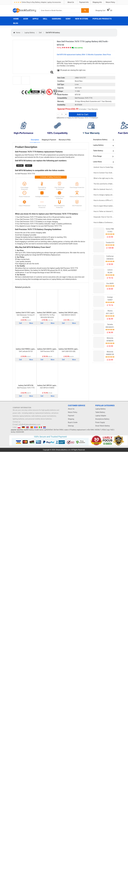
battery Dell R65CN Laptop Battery (69, 349)
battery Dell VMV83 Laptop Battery (47, 313)
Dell (40, 32)
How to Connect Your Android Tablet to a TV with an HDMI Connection (104, 173)
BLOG (15, 23)
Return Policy (110, 2)
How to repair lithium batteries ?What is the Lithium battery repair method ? (104, 206)
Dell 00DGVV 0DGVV (68, 315)
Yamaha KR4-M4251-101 (110, 327)
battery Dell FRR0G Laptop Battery (26, 349)
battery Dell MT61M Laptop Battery (25, 385)
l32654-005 (20, 432)
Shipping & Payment (49, 140)
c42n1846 (90, 430)
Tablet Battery (100, 412)
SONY (68, 19)
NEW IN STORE (81, 19)
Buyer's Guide (72, 422)
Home (18, 32)
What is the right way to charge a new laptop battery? (104, 178)
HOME (16, 19)
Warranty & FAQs (64, 140)
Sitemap (71, 426)
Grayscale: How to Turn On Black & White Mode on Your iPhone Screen (104, 217)
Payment (71, 416)
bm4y (13, 432)
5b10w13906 (58, 430)
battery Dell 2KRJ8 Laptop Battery (68, 313)
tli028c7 (98, 430)
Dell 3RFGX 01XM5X (47, 388)
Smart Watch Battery (102, 426)
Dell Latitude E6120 (26, 351)
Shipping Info (97, 2)
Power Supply (100, 422)
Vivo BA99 (110, 283)
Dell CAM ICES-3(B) (68, 351)
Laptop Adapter (100, 416)
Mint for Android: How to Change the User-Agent (104, 189)
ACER (25, 19)
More (31, 323)
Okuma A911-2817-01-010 (110, 313)
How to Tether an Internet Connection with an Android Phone (104, 211)
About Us (70, 2)
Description (35, 140)
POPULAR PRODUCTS (102, 19)
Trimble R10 (110, 242)
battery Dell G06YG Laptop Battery (47, 349)
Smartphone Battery (102, 419)
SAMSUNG (56, 19)
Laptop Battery (29, 32)
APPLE (35, 19)
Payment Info (84, 2)
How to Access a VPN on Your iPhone (104, 200)
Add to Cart (82, 114)
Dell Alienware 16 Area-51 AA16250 (26, 316)
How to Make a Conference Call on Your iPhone (104, 222)
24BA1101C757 (80, 78)
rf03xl (104, 430)
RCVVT (29, 165)
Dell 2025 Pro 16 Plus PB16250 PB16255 (47, 316)
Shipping (71, 419)
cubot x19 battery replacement (75, 430)
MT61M (20, 165)
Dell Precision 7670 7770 (26, 388)
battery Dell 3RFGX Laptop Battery (47, 385)
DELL (45, 19)
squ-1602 (110, 430)
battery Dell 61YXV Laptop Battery (26, 313)
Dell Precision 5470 (47, 351)
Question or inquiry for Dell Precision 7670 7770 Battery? (78, 118)
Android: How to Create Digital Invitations (104, 167)
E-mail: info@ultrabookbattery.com (26, 424)
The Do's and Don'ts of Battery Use (104, 184)
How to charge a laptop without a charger (104, 195)
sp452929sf (48, 430)
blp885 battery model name (33, 430)
